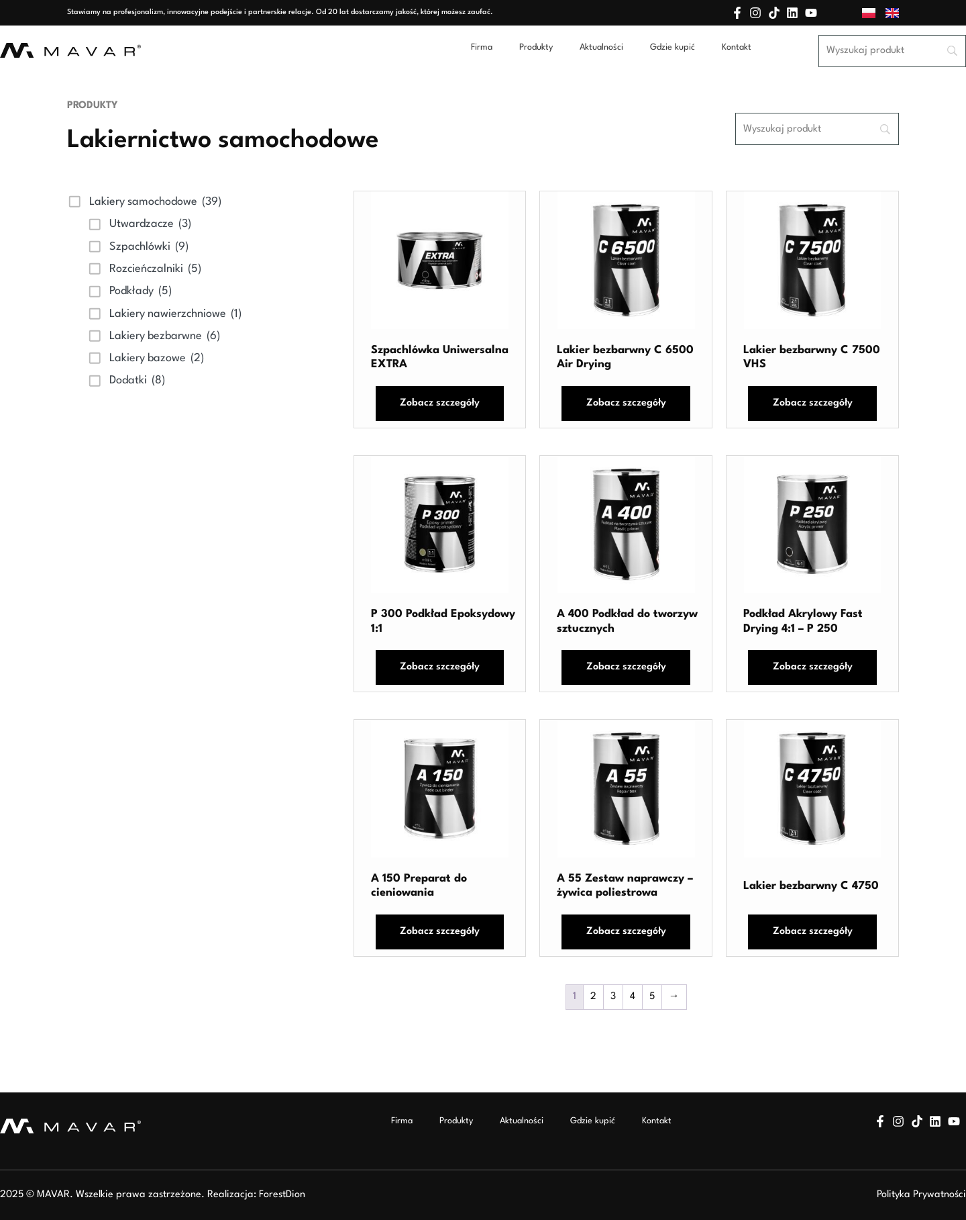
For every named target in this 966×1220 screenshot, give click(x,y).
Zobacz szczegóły (440, 403)
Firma (481, 47)
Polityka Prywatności (921, 1195)
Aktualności (601, 47)
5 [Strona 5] (652, 997)
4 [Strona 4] (632, 997)
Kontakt (736, 47)
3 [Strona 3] (613, 997)
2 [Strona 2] (593, 997)
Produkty (536, 47)
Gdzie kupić (672, 47)
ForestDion (282, 1195)
